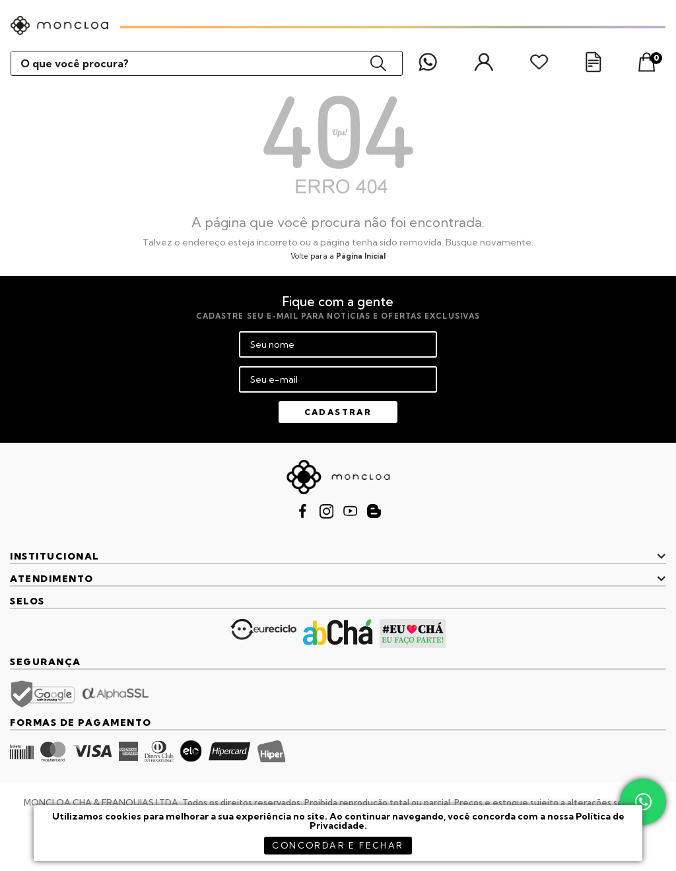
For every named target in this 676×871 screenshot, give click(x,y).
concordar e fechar (337, 845)
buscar (378, 63)
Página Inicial (361, 256)
